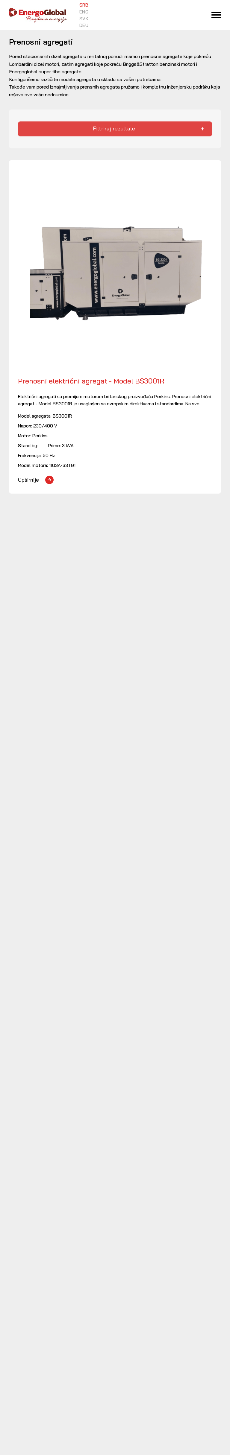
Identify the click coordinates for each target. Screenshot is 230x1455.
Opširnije (28, 480)
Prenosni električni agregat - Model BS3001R (91, 381)
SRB (83, 5)
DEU (83, 25)
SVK (83, 19)
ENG (83, 12)
